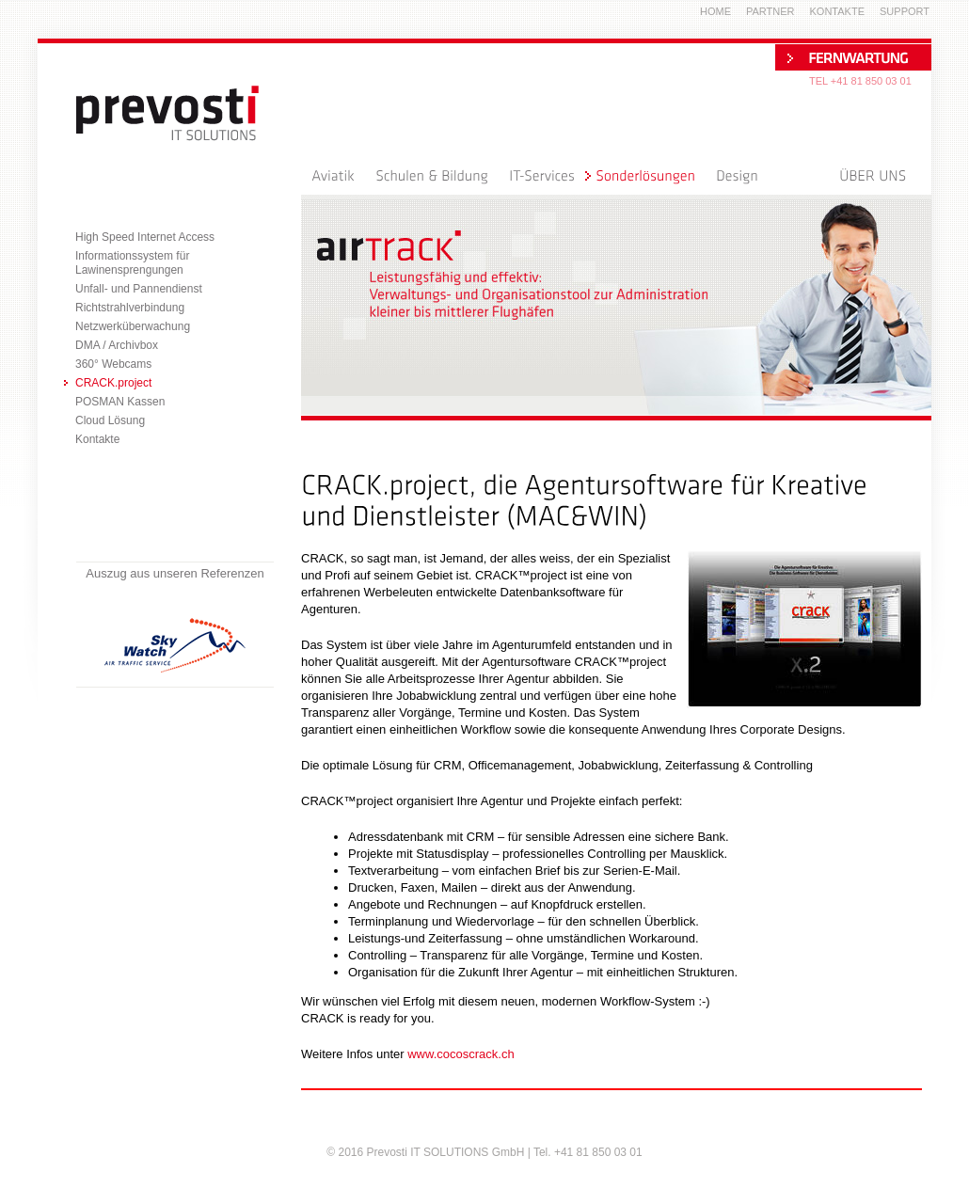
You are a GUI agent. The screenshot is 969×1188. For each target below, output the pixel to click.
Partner (770, 11)
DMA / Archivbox (116, 345)
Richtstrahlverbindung (129, 307)
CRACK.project (113, 382)
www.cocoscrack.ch (460, 1054)
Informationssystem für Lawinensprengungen (132, 263)
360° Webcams (113, 364)
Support (904, 11)
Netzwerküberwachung (132, 326)
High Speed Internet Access (144, 237)
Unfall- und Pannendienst (138, 288)
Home (715, 11)
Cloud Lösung (110, 420)
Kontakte (97, 439)
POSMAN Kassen (120, 401)
